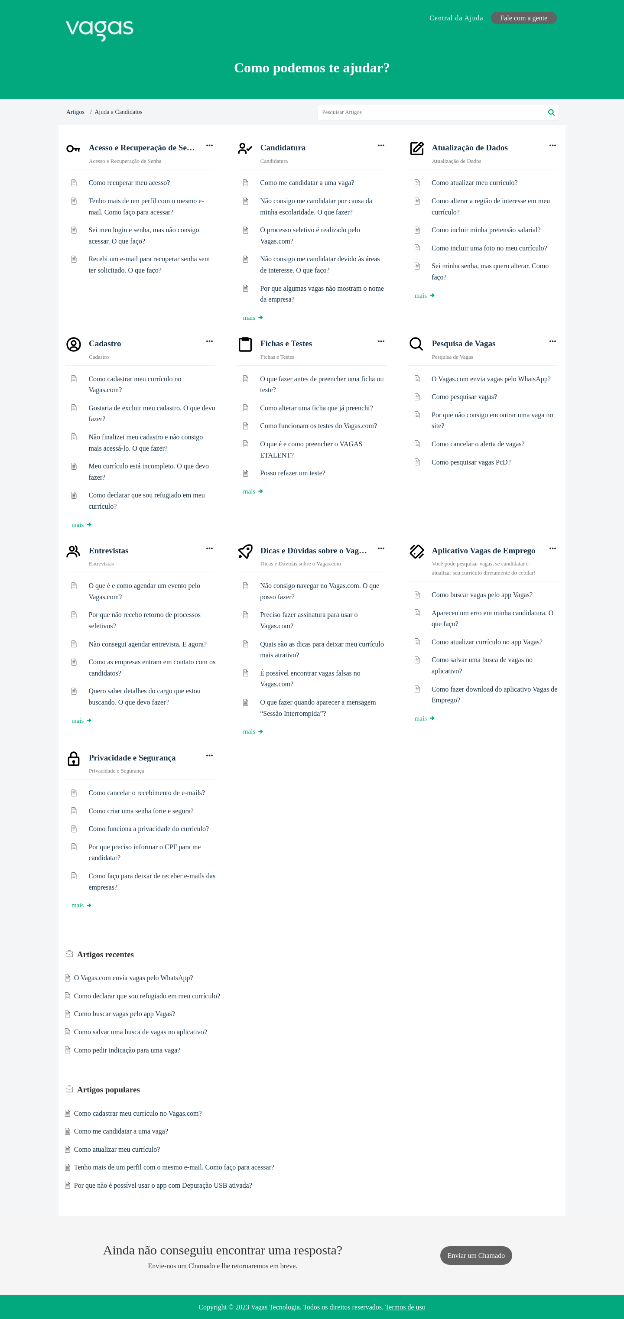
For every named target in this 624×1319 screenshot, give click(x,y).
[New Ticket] (476, 1255)
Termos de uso (405, 1307)
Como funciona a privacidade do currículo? (148, 828)
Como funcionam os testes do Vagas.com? (318, 425)
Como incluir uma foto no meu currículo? (489, 248)
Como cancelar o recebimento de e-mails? (146, 792)
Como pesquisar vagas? (464, 396)
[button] (551, 112)
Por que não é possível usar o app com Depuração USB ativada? (163, 1185)
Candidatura (283, 147)
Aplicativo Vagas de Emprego (484, 550)
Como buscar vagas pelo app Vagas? (482, 594)
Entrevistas (108, 550)
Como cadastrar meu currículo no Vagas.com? (138, 1113)
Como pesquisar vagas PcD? (471, 462)
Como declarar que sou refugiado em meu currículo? (147, 996)
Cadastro (105, 343)
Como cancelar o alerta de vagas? (478, 444)
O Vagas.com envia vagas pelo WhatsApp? (491, 379)
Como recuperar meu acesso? (129, 182)
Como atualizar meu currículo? (475, 182)
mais (253, 317)
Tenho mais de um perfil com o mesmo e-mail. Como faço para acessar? (174, 1167)
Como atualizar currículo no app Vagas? (487, 642)
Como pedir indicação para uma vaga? (127, 1050)
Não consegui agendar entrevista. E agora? (147, 644)
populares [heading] (108, 1089)
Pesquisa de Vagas (464, 343)
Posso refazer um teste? (292, 473)
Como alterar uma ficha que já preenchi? (316, 408)
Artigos (75, 112)
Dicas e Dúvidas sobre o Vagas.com (321, 550)
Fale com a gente (523, 18)
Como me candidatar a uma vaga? (307, 182)
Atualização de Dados (470, 147)
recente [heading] (318, 954)
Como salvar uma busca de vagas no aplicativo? (140, 1032)
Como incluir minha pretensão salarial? (486, 230)
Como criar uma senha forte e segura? (141, 811)
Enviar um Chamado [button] (476, 1255)
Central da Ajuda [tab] (456, 18)
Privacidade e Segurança (132, 757)
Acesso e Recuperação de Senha (144, 147)
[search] (438, 112)
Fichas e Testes (286, 343)
